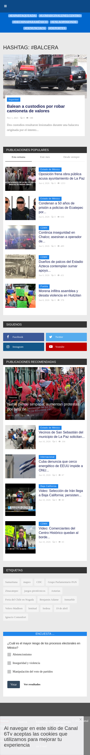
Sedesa (46, 608)
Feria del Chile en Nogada (19, 599)
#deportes (57, 28)
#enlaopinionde (64, 22)
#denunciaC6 (35, 28)
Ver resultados (32, 684)
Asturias (55, 590)
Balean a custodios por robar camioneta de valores (36, 108)
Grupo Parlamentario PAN (62, 582)
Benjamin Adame (49, 599)
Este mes (45, 156)
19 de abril (62, 608)
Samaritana (11, 582)
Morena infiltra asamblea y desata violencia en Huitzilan (60, 293)
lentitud (32, 608)
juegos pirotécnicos (34, 590)
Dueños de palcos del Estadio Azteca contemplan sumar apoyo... (61, 266)
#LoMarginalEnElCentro (60, 15)
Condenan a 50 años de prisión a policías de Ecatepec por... (61, 207)
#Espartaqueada (23, 15)
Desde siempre (71, 156)
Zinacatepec (11, 590)
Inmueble (69, 599)
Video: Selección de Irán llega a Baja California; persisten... (61, 493)
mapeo (27, 582)
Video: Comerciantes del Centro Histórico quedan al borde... (58, 533)
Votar (13, 684)
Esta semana (18, 156)
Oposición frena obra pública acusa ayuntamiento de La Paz (62, 176)
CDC (39, 582)
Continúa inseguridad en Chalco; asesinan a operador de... (60, 237)
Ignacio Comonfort (15, 617)
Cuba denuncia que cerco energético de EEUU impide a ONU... (61, 466)
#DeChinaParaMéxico (30, 22)
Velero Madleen (14, 608)
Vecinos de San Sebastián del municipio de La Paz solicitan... (62, 434)
